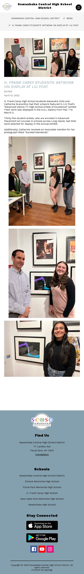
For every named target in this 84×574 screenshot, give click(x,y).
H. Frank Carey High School (42, 493)
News (70, 18)
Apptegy (48, 570)
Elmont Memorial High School (42, 481)
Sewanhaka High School (42, 504)
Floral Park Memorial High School (42, 487)
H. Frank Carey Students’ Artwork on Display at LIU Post (45, 25)
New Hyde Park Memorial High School (42, 498)
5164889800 (42, 454)
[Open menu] (79, 7)
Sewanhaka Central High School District (35, 18)
